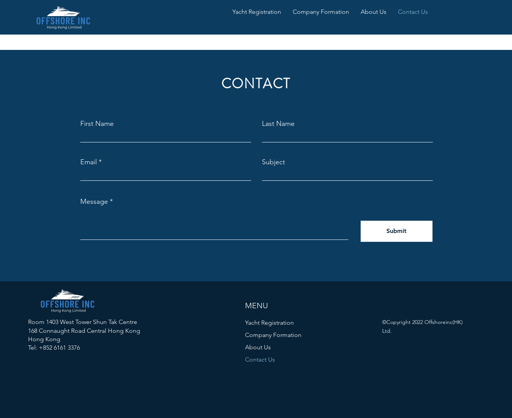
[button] (257, 12)
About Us (258, 347)
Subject (273, 162)
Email (88, 162)
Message (94, 201)
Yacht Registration (269, 322)
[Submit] (396, 231)
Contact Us (260, 359)
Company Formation (273, 335)
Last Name (278, 123)
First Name (97, 123)
